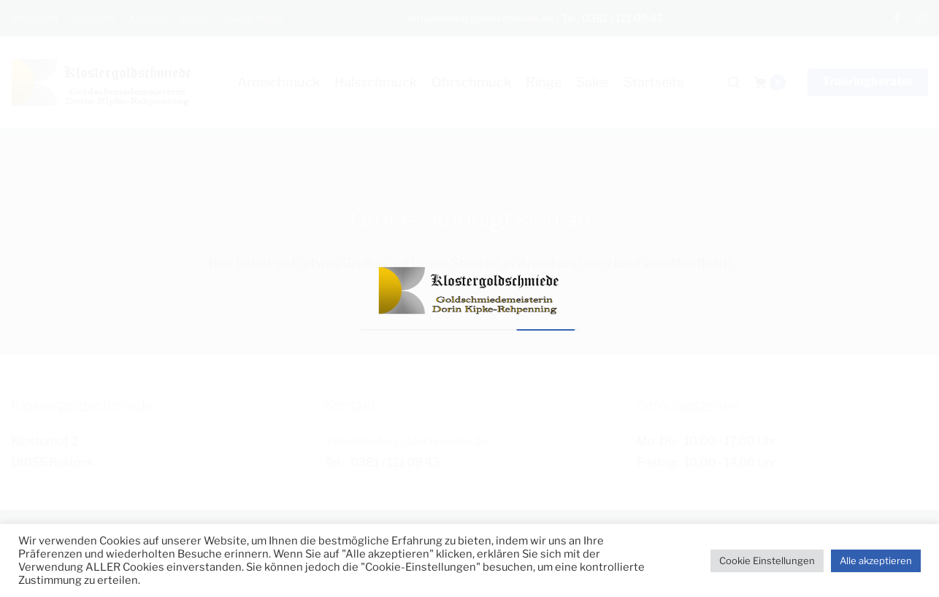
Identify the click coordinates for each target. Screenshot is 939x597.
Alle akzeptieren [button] (876, 560)
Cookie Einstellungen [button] (767, 560)
